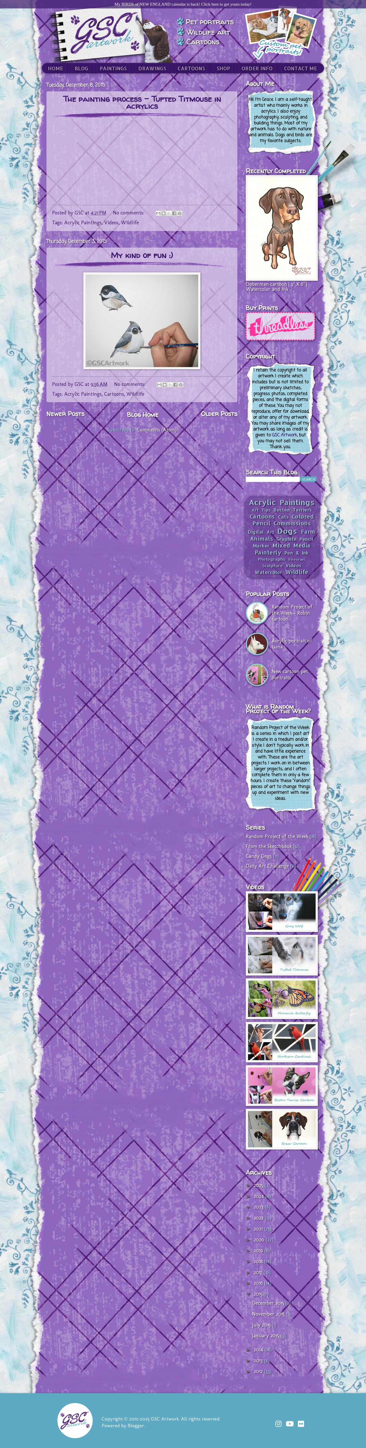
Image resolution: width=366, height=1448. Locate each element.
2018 (259, 1261)
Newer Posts (65, 413)
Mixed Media (292, 545)
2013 (259, 1361)
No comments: (129, 213)
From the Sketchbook (269, 846)
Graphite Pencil (295, 539)
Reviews (296, 559)
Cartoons (114, 394)
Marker (261, 546)
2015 (259, 1294)
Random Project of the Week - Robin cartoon (292, 613)
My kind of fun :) (142, 255)
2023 (259, 1207)
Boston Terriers (293, 510)
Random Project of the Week (277, 836)
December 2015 (268, 1303)
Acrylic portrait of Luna (292, 644)
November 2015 (269, 1314)
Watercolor (268, 572)
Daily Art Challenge (267, 866)
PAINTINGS (113, 68)
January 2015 (266, 1335)
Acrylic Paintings (83, 223)
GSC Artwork (284, 435)
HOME (55, 68)
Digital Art (261, 532)
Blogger (136, 1425)
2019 (259, 1250)
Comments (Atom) (157, 430)
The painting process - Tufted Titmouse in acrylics (142, 102)
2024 (259, 1196)
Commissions (292, 523)
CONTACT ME (300, 68)
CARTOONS (191, 68)
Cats (283, 517)
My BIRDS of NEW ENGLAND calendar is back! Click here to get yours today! (183, 4)
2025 (259, 1185)
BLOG (81, 68)
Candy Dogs (259, 856)
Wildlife (130, 223)
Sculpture (272, 565)
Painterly (268, 552)
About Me (260, 84)
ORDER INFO (257, 68)
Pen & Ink (297, 553)
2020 (260, 1240)
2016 (259, 1283)
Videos (111, 223)
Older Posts (219, 413)
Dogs (287, 530)
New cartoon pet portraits (290, 674)
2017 (259, 1272)
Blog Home (143, 414)
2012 (259, 1371)
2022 (259, 1218)
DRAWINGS (152, 68)
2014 (259, 1350)
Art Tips (261, 510)
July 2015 (262, 1325)
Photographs (271, 559)
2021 (259, 1229)
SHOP (223, 68)
